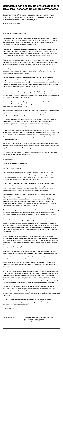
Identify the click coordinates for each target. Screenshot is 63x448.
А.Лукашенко (7, 33)
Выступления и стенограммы (46, 317)
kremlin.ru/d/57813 (38, 321)
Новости (38, 317)
